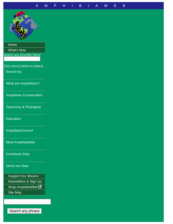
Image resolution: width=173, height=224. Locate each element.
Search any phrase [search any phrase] (24, 211)
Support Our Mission (23, 176)
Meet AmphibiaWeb (20, 142)
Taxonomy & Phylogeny (23, 107)
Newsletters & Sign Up (25, 181)
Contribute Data (17, 154)
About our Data (17, 166)
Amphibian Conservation (24, 95)
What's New (17, 50)
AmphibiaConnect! (19, 130)
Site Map (14, 192)
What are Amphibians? (23, 83)
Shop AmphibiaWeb (25, 187)
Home (12, 45)
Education (13, 119)
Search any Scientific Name (22, 54)
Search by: (14, 71)
